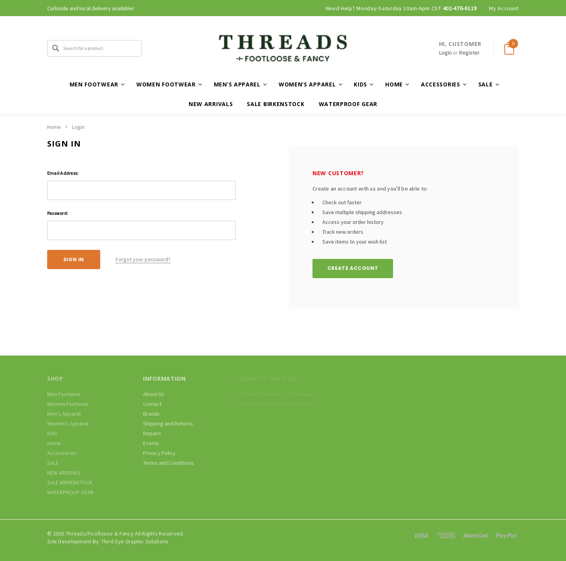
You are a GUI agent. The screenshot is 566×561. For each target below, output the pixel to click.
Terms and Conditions (168, 462)
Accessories (62, 452)
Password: (57, 213)
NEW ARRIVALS (211, 104)
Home (54, 126)
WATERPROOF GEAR (348, 104)
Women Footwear (68, 403)
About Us (153, 394)
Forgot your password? (143, 259)
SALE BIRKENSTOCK (275, 104)
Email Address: (62, 173)
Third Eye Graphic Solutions (135, 541)
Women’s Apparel (67, 423)
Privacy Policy (159, 452)
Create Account (352, 268)
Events (151, 443)
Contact (152, 403)
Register (469, 52)
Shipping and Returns (168, 423)
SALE (53, 462)
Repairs (152, 433)
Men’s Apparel (64, 413)
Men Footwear (64, 394)
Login (445, 52)
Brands (151, 413)
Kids (52, 433)
